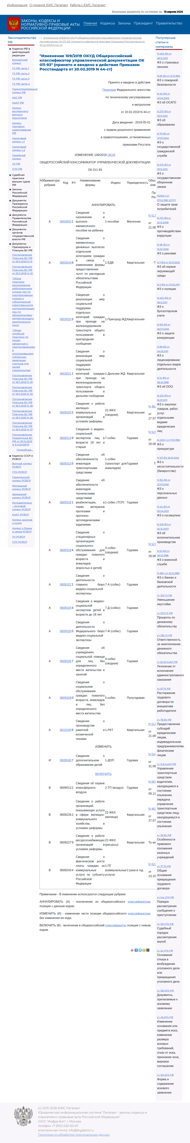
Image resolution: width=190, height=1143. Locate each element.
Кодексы (107, 23)
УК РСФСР (18, 536)
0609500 (65, 760)
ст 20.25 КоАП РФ (167, 662)
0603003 (65, 221)
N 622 (152, 864)
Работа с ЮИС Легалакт (88, 5)
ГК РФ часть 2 (20, 73)
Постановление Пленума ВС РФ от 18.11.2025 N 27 (22, 426)
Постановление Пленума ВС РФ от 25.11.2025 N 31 (22, 258)
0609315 (65, 463)
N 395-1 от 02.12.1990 (168, 573)
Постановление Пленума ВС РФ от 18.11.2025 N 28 (22, 402)
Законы (124, 23)
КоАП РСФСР (20, 514)
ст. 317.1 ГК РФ (165, 613)
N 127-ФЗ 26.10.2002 (168, 457)
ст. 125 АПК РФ (165, 1075)
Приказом (109, 89)
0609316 (65, 502)
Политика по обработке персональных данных (74, 1135)
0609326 (65, 661)
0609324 (65, 607)
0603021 (65, 373)
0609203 (65, 412)
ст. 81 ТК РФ (163, 688)
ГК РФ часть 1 (20, 68)
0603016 (65, 262)
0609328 (65, 697)
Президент (143, 23)
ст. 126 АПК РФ (165, 990)
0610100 (65, 730)
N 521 (152, 432)
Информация (17, 5)
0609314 (65, 438)
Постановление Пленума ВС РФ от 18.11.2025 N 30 (22, 390)
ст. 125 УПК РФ (165, 924)
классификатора (139, 901)
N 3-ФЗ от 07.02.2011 (168, 284)
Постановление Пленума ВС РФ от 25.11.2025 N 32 (22, 270)
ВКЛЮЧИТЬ (103, 774)
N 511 (152, 215)
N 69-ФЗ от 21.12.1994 (168, 76)
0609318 (65, 550)
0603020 (65, 319)
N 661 (152, 781)
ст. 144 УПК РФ (165, 897)
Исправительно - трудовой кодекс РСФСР (22, 506)
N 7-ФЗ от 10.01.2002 (168, 262)
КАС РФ (17, 97)
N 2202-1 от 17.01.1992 (168, 440)
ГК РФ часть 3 (20, 78)
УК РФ (16, 163)
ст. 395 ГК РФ (164, 635)
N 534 (152, 754)
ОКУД (111, 155)
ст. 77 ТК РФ (164, 866)
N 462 (152, 406)
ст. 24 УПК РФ (165, 950)
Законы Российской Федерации (19, 192)
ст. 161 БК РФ (164, 835)
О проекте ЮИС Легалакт (48, 5)
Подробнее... (25, 449)
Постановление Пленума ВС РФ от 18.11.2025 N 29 (22, 379)
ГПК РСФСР (19, 471)
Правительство (169, 23)
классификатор (115, 925)
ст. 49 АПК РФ (165, 1017)
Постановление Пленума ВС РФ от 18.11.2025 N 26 (22, 414)
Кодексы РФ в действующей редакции (21, 52)
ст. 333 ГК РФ (164, 595)
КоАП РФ (18, 102)
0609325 (65, 631)
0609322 (65, 584)
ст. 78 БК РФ (164, 719)
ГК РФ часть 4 (21, 83)
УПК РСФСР (19, 541)
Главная (90, 23)
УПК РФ (17, 168)
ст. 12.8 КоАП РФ (166, 764)
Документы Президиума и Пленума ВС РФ (22, 247)
